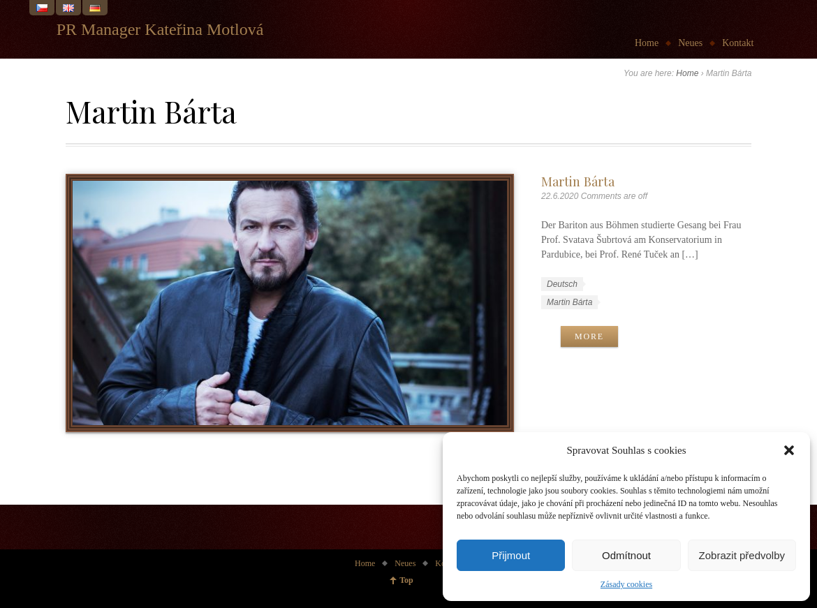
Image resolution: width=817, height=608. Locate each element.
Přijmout (511, 555)
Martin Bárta (577, 181)
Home (646, 43)
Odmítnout (626, 555)
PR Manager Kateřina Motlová (160, 29)
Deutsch (562, 284)
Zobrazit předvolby (742, 555)
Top (406, 580)
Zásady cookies (626, 584)
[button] (789, 450)
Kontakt (737, 43)
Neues (690, 43)
